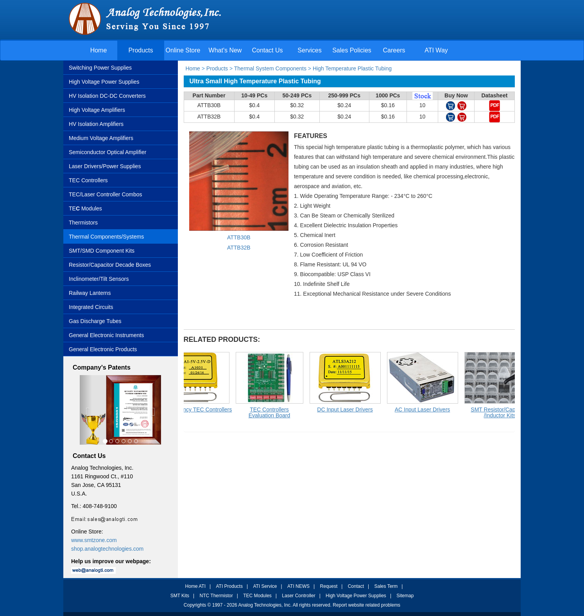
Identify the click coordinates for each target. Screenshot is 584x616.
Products (140, 50)
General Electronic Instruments (106, 335)
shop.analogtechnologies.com (107, 549)
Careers (394, 50)
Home (98, 50)
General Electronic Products (103, 349)
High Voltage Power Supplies (104, 82)
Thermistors (83, 222)
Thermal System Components (270, 68)
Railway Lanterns (90, 293)
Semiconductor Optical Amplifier (107, 152)
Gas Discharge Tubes (95, 321)
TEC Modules (257, 595)
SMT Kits (179, 595)
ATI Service (265, 586)
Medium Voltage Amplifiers (101, 138)
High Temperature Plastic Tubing (352, 68)
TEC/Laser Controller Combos (105, 194)
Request (329, 586)
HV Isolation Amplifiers (96, 124)
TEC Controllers (88, 180)
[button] (86, 410)
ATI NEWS (298, 586)
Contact (356, 586)
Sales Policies (351, 50)
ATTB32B (239, 247)
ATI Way (436, 50)
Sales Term (386, 586)
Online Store (183, 50)
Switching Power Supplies (100, 68)
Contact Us (267, 50)
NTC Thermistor (216, 595)
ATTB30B (239, 237)
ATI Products (229, 586)
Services (309, 50)
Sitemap (405, 595)
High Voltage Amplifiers (97, 110)
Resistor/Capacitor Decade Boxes (110, 265)
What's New (225, 50)
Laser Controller (298, 595)
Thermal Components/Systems (106, 236)
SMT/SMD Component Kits (101, 251)
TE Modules (85, 208)
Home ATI (195, 586)
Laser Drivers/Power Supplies (105, 166)
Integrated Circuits (91, 307)
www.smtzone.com (94, 540)
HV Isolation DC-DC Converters (107, 96)
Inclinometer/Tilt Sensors (99, 279)
